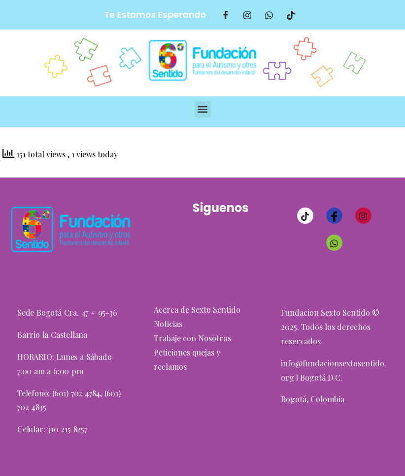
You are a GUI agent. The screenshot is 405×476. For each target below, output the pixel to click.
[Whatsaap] (269, 14)
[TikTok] (290, 14)
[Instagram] (363, 216)
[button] (203, 109)
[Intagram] (247, 14)
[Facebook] (225, 14)
